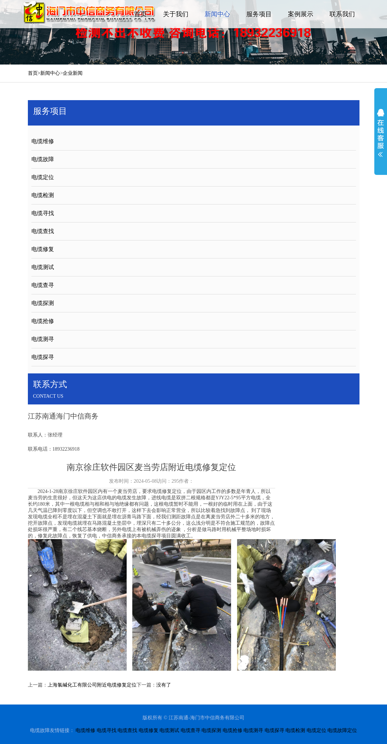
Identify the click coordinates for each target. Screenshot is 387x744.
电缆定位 (42, 177)
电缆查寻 (42, 285)
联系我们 (342, 14)
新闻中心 (217, 14)
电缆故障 (42, 159)
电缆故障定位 (342, 730)
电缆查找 (42, 231)
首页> (34, 73)
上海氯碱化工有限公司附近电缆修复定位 (92, 685)
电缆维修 (42, 141)
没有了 (163, 685)
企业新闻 (73, 73)
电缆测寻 (42, 339)
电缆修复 (42, 249)
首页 (140, 14)
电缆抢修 (42, 321)
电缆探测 (42, 303)
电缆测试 (42, 267)
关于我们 (175, 14)
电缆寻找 (42, 213)
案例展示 (300, 14)
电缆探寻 (42, 357)
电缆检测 (42, 195)
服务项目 (259, 14)
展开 (380, 132)
